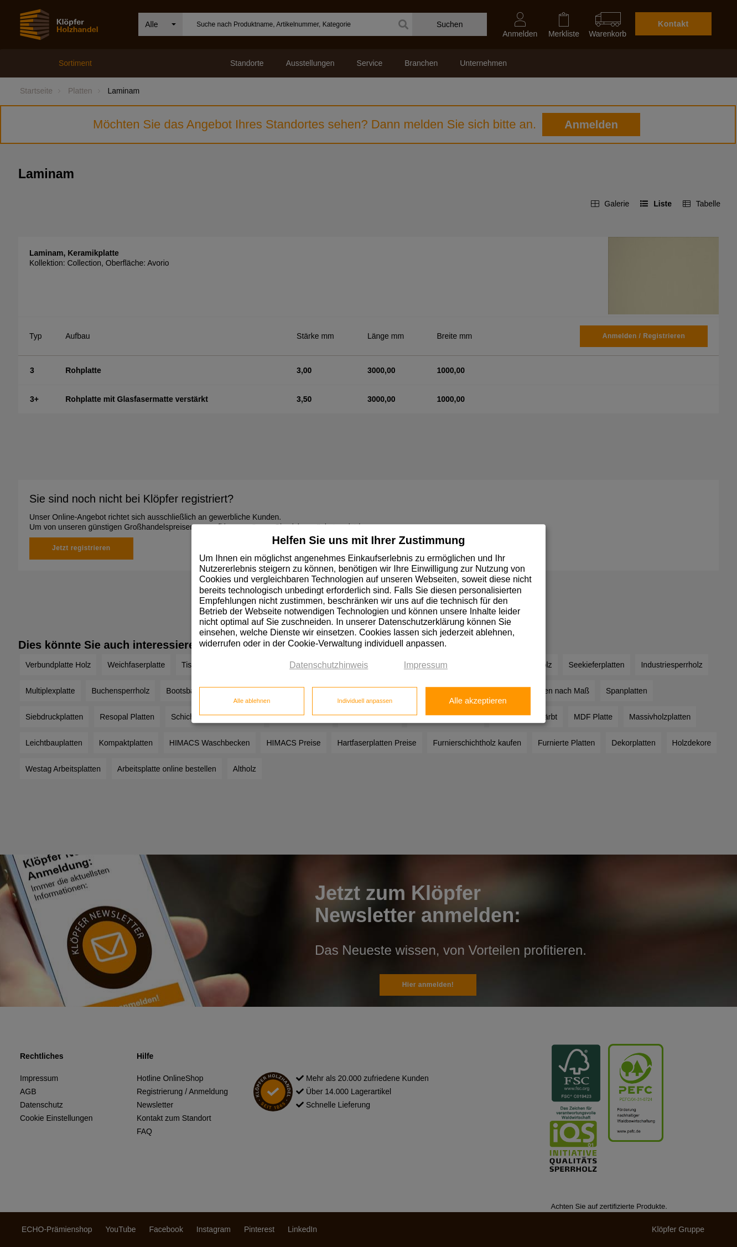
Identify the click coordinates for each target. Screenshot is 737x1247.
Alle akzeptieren (477, 701)
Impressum (426, 665)
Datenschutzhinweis (328, 665)
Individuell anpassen (364, 701)
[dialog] (368, 623)
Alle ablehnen (252, 701)
